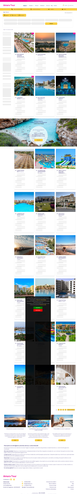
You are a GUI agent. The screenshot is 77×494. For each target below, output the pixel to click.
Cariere (72, 485)
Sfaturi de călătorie (52, 483)
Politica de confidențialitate (51, 489)
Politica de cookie (53, 487)
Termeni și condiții (52, 485)
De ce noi (72, 481)
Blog (73, 483)
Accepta (38, 307)
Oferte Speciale (71, 487)
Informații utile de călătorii (51, 481)
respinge (38, 310)
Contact (72, 489)
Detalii (15, 440)
